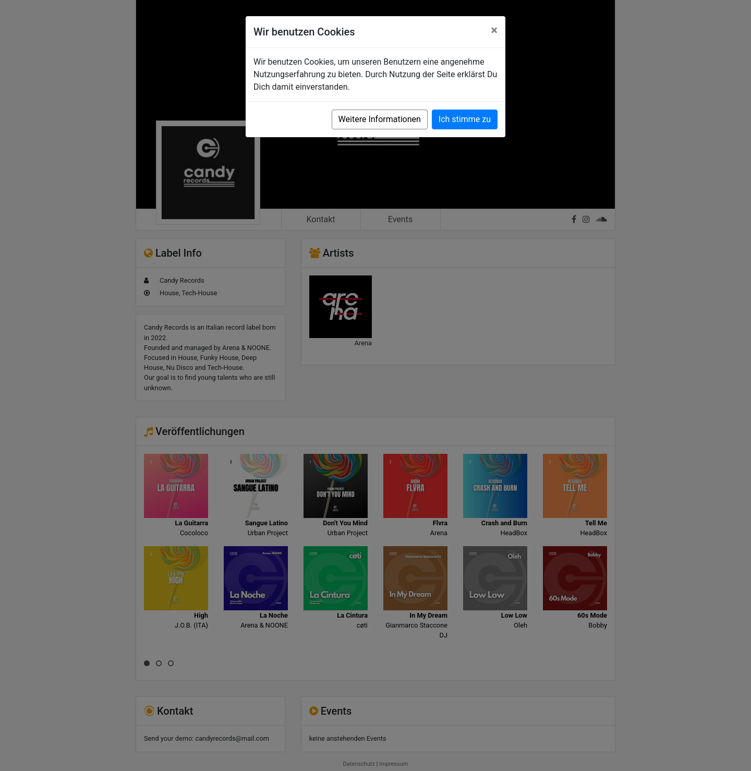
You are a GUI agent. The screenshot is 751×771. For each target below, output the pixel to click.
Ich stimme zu (465, 119)
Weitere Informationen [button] (379, 119)
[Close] (494, 30)
